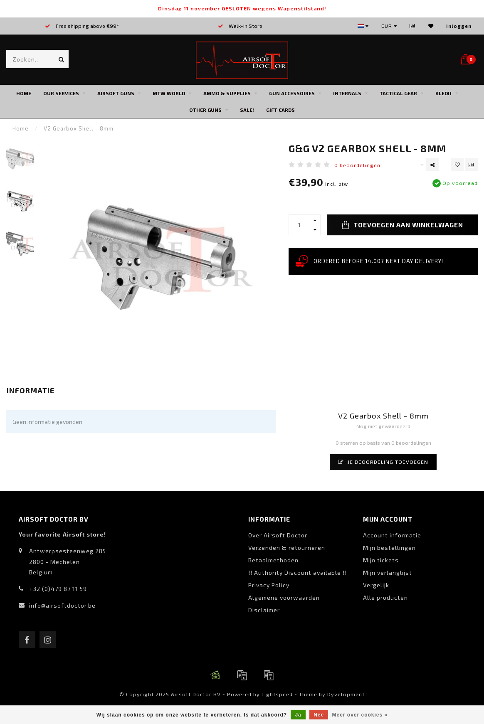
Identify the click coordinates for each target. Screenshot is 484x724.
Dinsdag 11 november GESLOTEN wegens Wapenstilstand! (242, 8)
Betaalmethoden (273, 560)
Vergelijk (376, 585)
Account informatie (392, 535)
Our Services (61, 93)
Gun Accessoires (292, 93)
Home (23, 93)
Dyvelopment (346, 694)
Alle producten (385, 597)
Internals (347, 93)
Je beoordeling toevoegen (383, 461)
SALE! (247, 110)
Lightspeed (277, 694)
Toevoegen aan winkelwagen (402, 225)
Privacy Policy (268, 585)
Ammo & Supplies (227, 93)
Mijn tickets (381, 560)
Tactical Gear (398, 93)
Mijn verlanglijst (387, 572)
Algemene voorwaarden (284, 597)
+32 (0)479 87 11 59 (58, 588)
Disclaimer (264, 609)
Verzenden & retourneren (286, 547)
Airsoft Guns (115, 93)
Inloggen (459, 26)
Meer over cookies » (360, 715)
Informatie (30, 390)
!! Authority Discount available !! (297, 572)
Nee (319, 715)
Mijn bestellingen (389, 547)
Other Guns (205, 110)
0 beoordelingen (357, 165)
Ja (298, 715)
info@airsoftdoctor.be (62, 605)
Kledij (443, 93)
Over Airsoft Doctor (277, 535)
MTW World (169, 93)
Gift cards (280, 110)
